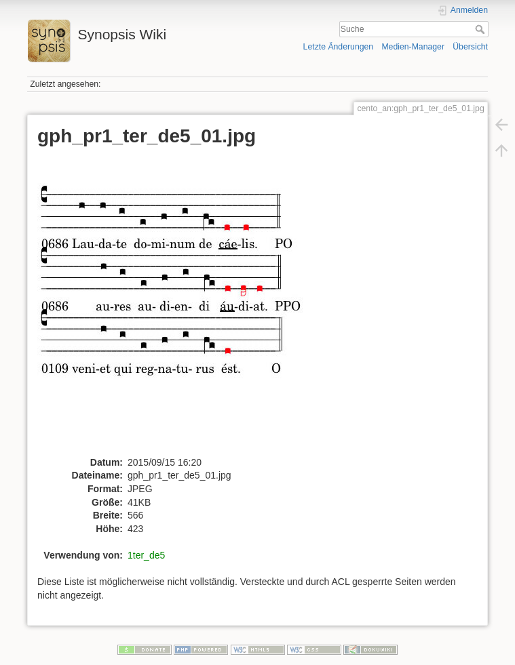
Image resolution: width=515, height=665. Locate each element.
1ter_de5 (146, 555)
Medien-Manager (412, 47)
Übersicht (470, 47)
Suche (481, 29)
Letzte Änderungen (338, 47)
